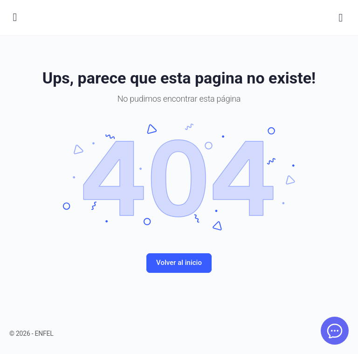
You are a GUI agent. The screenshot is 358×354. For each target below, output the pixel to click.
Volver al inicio (179, 262)
